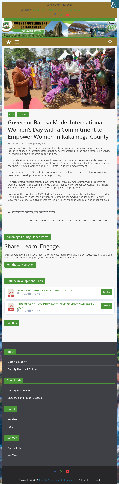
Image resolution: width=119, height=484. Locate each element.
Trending (23, 114)
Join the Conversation (20, 264)
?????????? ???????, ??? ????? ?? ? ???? (31, 212)
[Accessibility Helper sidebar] (115, 4)
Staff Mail (13, 455)
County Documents (19, 390)
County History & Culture (23, 369)
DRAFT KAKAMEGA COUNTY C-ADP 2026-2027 (45, 290)
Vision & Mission (17, 361)
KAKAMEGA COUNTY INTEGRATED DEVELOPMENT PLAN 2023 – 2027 (55, 305)
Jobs (10, 426)
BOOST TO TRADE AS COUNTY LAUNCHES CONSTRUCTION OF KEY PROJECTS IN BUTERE (59, 11)
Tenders (12, 419)
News (11, 114)
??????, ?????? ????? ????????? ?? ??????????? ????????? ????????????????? (71, 221)
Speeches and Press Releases (25, 397)
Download (106, 292)
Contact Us (14, 448)
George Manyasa (36, 143)
